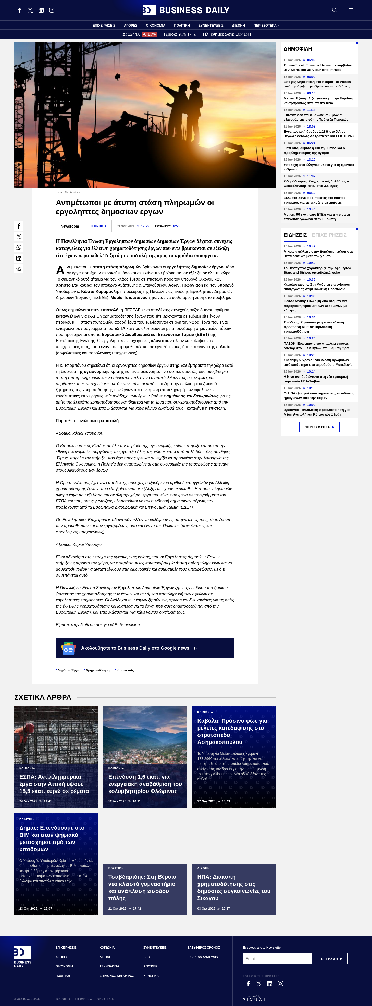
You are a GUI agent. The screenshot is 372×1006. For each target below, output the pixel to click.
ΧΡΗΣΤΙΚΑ (151, 976)
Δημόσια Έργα (68, 670)
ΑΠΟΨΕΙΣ (150, 966)
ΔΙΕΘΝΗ (238, 25)
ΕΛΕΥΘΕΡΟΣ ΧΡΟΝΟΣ (204, 947)
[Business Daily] (23, 967)
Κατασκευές (125, 670)
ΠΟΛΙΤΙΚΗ (182, 25)
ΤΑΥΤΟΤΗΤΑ (63, 999)
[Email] (277, 958)
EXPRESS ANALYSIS (203, 957)
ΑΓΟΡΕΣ (130, 25)
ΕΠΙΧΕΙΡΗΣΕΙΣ (104, 25)
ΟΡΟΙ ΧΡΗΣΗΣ (105, 999)
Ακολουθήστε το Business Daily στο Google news (129, 648)
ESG (146, 957)
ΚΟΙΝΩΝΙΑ (107, 947)
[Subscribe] (329, 959)
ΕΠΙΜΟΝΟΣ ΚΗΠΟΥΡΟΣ (117, 976)
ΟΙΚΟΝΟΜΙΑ (155, 25)
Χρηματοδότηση (98, 670)
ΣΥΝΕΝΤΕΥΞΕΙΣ (211, 25)
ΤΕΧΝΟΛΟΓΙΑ (109, 966)
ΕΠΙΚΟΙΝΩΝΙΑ (83, 999)
